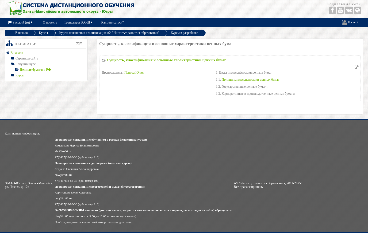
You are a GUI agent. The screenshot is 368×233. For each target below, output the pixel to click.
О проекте (50, 22)
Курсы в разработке (184, 33)
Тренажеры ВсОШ (78, 22)
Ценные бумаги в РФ (35, 69)
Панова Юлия (134, 72)
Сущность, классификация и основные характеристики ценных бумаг (166, 60)
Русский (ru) (20, 22)
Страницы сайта (26, 58)
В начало (21, 33)
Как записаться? (112, 22)
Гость (350, 22)
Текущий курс (26, 64)
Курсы (43, 33)
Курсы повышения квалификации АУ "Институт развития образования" (109, 33)
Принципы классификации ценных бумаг (250, 79)
